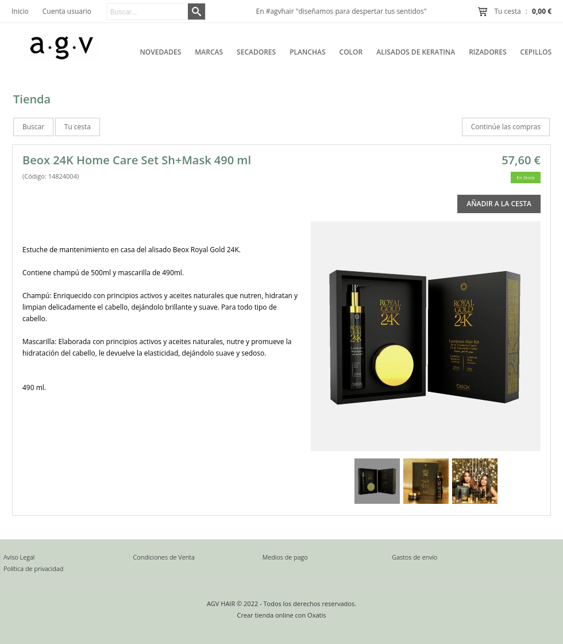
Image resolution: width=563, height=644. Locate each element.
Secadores (256, 52)
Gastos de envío (414, 557)
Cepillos (536, 52)
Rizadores (487, 52)
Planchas (307, 52)
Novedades (160, 52)
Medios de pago (285, 557)
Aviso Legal (18, 557)
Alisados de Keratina (415, 52)
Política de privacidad (33, 568)
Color (351, 52)
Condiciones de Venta (163, 557)
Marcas (209, 52)
